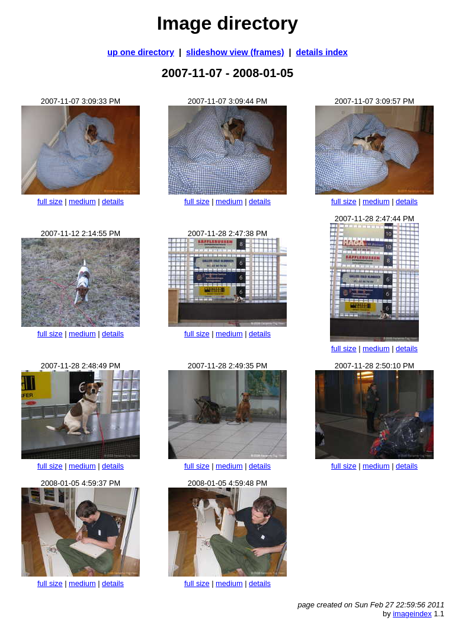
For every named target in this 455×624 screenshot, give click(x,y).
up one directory (140, 52)
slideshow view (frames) (235, 52)
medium (82, 201)
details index (322, 52)
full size (50, 201)
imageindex (412, 613)
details (113, 201)
